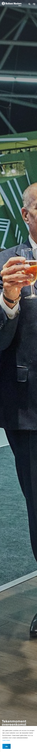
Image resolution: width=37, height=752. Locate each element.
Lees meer (6, 740)
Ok (6, 746)
